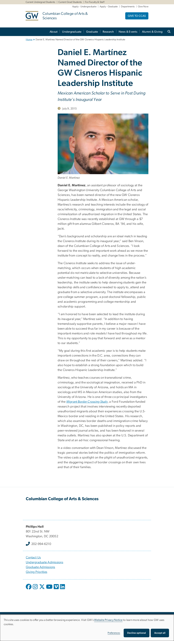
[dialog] (87, 628)
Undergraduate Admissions (44, 562)
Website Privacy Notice (108, 620)
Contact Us (33, 557)
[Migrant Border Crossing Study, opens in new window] (87, 401)
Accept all (159, 633)
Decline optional (136, 633)
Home (29, 39)
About (53, 31)
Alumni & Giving (152, 31)
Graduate (92, 31)
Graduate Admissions (40, 567)
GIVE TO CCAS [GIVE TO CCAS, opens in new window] (137, 15)
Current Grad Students (70, 2)
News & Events (128, 31)
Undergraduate (71, 31)
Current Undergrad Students (40, 2)
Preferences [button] (114, 633)
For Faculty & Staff (94, 2)
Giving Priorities (36, 572)
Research (108, 31)
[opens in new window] (29, 589)
